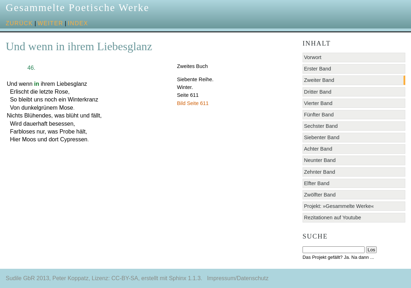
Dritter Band (317, 92)
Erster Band (317, 69)
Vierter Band (318, 103)
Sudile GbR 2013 (27, 278)
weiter (50, 23)
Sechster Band (321, 126)
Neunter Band (320, 160)
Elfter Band (316, 183)
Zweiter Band (319, 80)
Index (78, 23)
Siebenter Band (321, 137)
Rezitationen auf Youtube (332, 217)
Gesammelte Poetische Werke (77, 7)
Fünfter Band (319, 114)
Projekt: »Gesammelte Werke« (339, 206)
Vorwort (312, 57)
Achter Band (318, 149)
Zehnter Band (319, 172)
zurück (19, 23)
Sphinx (177, 278)
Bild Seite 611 (193, 103)
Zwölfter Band (320, 195)
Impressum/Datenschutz (238, 278)
